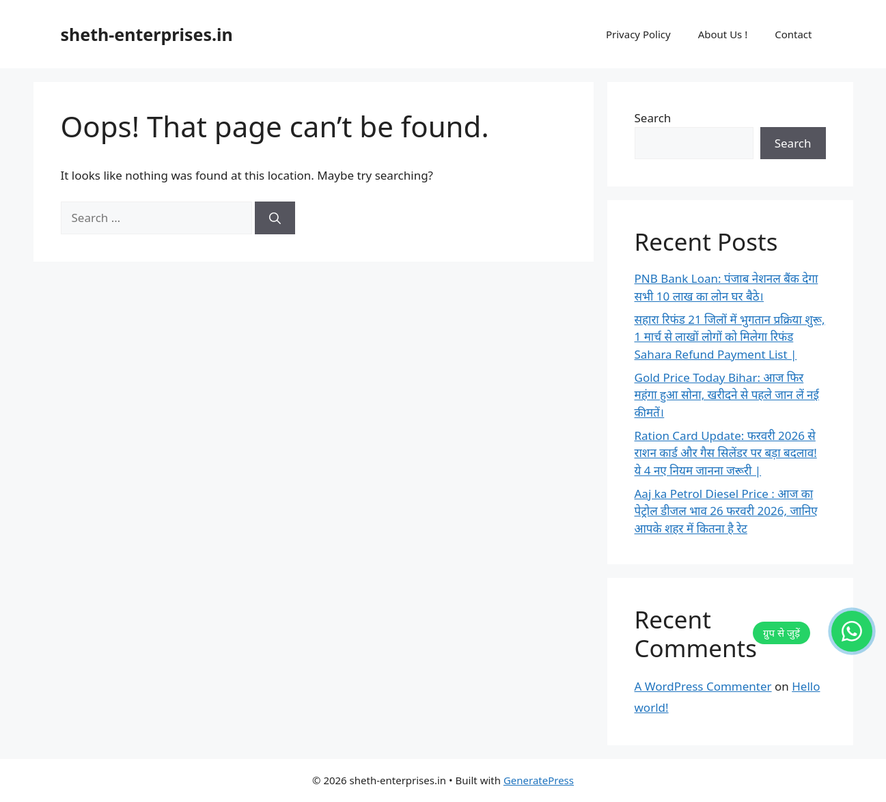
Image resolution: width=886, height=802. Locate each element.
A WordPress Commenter (703, 686)
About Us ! (723, 34)
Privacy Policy (638, 34)
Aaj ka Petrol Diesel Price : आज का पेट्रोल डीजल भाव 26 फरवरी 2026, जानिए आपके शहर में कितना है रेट (726, 511)
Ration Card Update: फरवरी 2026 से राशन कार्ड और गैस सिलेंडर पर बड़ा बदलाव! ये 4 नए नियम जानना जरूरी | (726, 453)
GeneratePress (538, 780)
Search (653, 118)
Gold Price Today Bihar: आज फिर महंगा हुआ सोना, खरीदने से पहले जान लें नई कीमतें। (727, 395)
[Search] (275, 218)
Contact (793, 34)
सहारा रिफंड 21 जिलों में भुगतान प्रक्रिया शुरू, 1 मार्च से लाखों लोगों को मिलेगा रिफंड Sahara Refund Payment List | (730, 337)
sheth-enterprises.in (147, 34)
